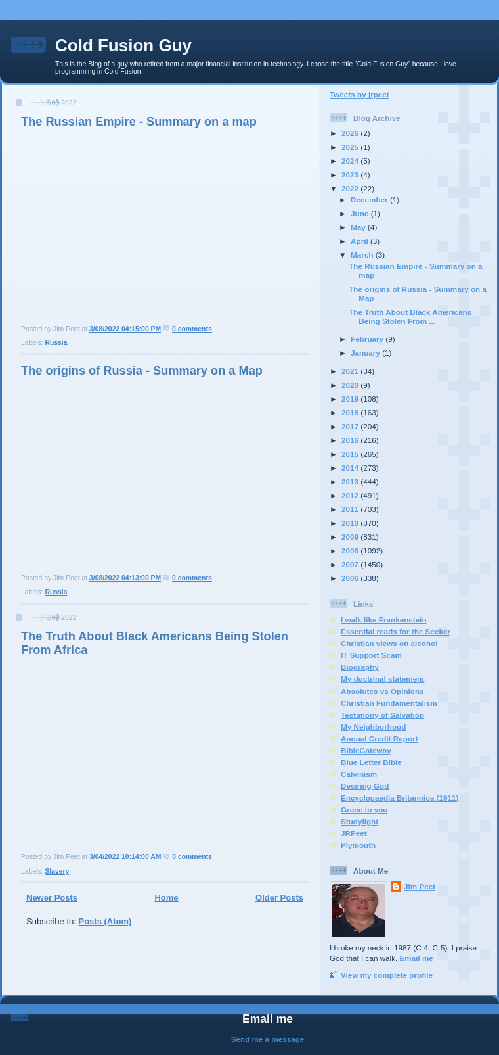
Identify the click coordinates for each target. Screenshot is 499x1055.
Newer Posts (51, 898)
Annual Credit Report (379, 738)
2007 (350, 564)
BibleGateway (366, 750)
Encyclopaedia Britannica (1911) (399, 797)
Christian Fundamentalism (389, 703)
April (360, 241)
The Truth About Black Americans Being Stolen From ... (410, 316)
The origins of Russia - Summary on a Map (142, 370)
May (359, 227)
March (363, 254)
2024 (350, 160)
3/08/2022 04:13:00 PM (125, 578)
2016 (350, 440)
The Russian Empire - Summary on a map (139, 121)
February (368, 339)
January (366, 352)
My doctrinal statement (382, 678)
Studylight (359, 821)
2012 (350, 495)
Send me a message (268, 1039)
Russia (56, 342)
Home (166, 898)
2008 (350, 550)
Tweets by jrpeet (359, 94)
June (361, 213)
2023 (350, 174)
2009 (350, 536)
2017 (350, 426)
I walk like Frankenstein (384, 619)
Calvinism (359, 774)
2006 (350, 578)
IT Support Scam (371, 655)
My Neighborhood (373, 726)
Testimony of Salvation (382, 715)
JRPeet (354, 833)
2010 (350, 523)
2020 (350, 385)
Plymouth (358, 845)
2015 (350, 454)
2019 (350, 398)
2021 (350, 371)
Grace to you (364, 809)
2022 (350, 188)
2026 (350, 133)
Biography (360, 667)
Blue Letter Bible (371, 762)
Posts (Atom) (105, 921)
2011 (350, 509)
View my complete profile (387, 975)
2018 (350, 412)
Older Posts (279, 898)
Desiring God (365, 786)
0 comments (192, 329)
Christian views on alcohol (389, 643)
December (370, 199)
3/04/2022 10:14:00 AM (125, 856)
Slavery (57, 871)
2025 (350, 147)
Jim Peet (419, 886)
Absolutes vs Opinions (382, 691)
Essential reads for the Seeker (395, 631)
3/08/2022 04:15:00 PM (125, 329)
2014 (350, 467)
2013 (350, 481)
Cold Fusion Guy (123, 45)
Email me (416, 958)
